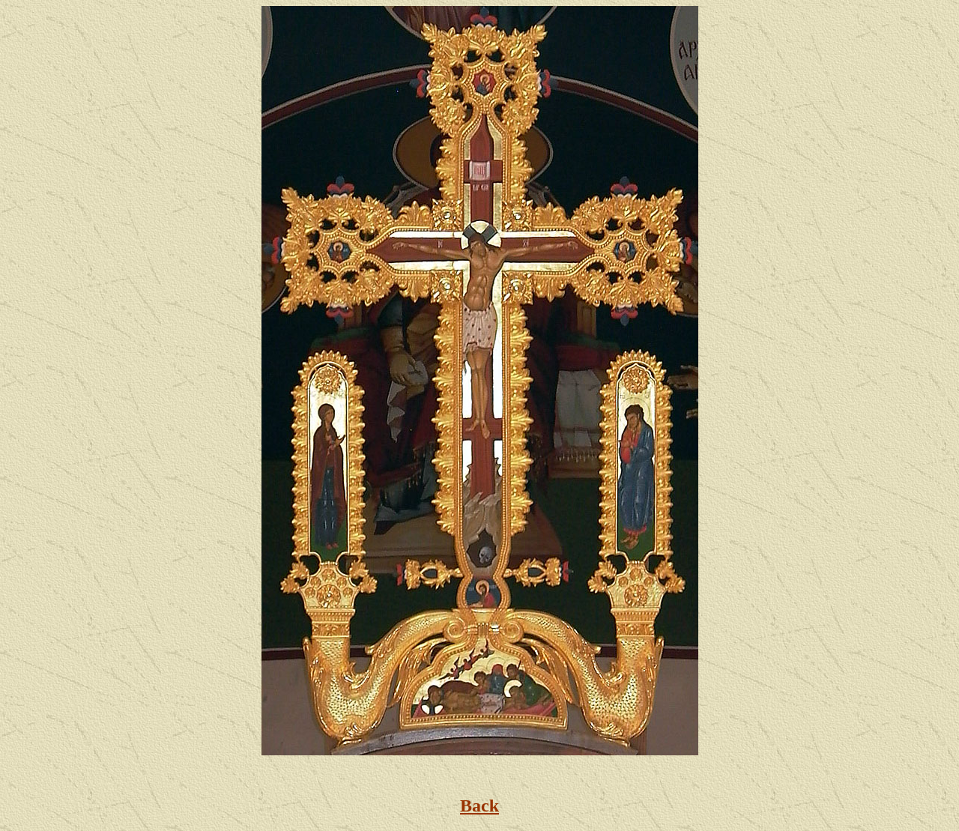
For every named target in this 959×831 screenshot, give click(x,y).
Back (479, 805)
